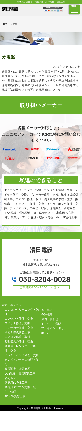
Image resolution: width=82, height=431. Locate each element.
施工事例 (46, 310)
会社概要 (46, 314)
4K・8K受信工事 (15, 396)
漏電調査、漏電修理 (17, 369)
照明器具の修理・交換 (19, 341)
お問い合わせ (49, 319)
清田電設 (36, 408)
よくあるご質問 (51, 324)
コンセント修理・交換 (19, 318)
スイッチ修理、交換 (17, 323)
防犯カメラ (12, 378)
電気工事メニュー (13, 305)
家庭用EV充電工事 (16, 382)
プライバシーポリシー (55, 328)
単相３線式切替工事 (17, 332)
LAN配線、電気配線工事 (20, 373)
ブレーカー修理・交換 (19, 328)
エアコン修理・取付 (17, 337)
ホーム (45, 333)
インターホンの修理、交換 (22, 355)
